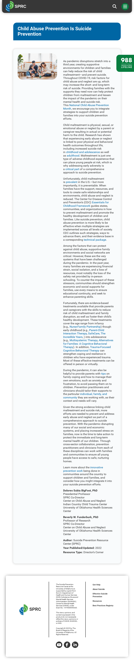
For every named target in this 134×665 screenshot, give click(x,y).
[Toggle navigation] (125, 6)
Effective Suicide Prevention (100, 595)
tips (103, 373)
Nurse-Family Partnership (85, 326)
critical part (72, 169)
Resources (97, 601)
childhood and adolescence (83, 152)
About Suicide (99, 589)
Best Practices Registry (103, 605)
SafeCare (93, 333)
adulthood (73, 155)
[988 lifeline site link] (125, 63)
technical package (95, 239)
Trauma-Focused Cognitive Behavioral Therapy (87, 348)
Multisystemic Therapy (84, 340)
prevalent (71, 182)
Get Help (96, 585)
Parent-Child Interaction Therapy (83, 332)
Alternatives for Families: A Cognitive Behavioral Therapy (88, 344)
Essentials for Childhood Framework (86, 204)
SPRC (30, 609)
